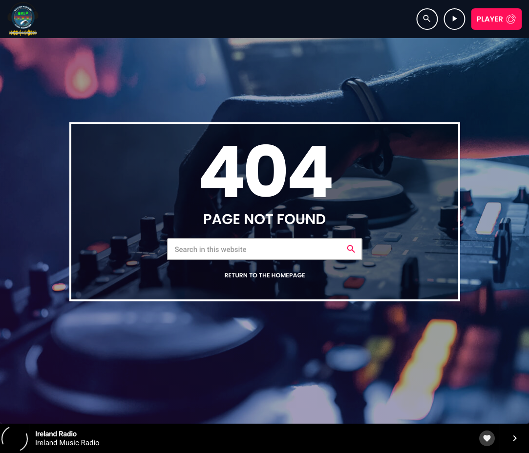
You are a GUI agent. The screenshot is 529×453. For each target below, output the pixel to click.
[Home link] (23, 19)
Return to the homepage (264, 276)
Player (490, 19)
